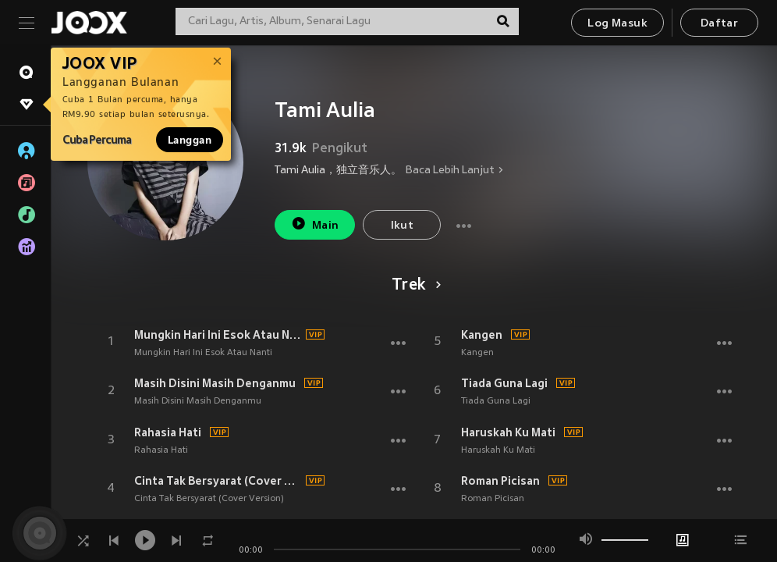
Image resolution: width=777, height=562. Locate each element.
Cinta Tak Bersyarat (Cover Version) (217, 481)
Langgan (189, 139)
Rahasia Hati (167, 432)
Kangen (481, 335)
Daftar (719, 24)
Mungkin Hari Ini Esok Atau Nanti (217, 335)
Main (315, 223)
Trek (414, 285)
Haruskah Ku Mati (508, 432)
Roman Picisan (500, 481)
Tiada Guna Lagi (504, 383)
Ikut (402, 226)
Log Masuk (617, 24)
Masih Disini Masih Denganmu (215, 383)
